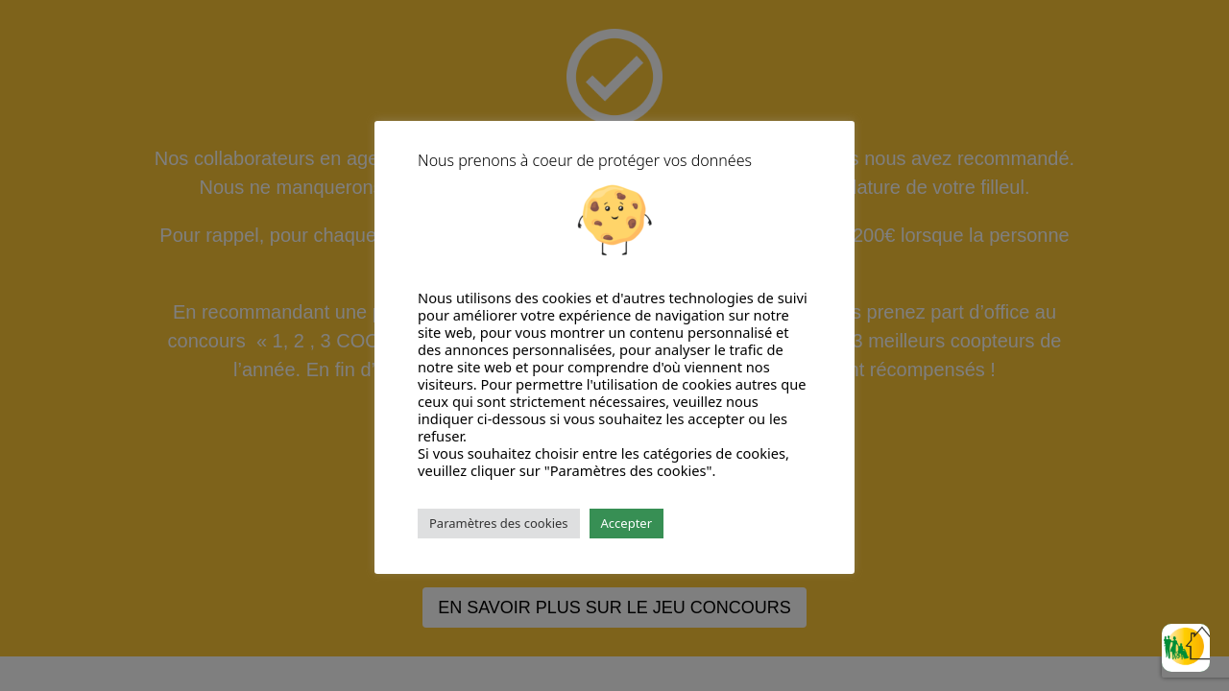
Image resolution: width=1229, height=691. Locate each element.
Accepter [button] (627, 523)
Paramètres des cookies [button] (498, 523)
